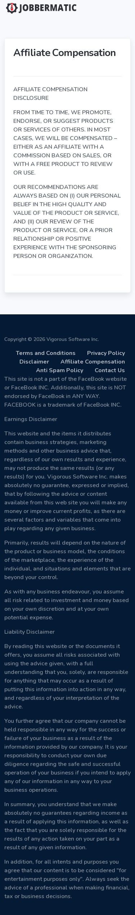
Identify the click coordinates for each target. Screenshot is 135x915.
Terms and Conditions (46, 353)
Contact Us (110, 370)
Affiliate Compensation (92, 362)
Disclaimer (34, 362)
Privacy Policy (106, 353)
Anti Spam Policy (59, 370)
